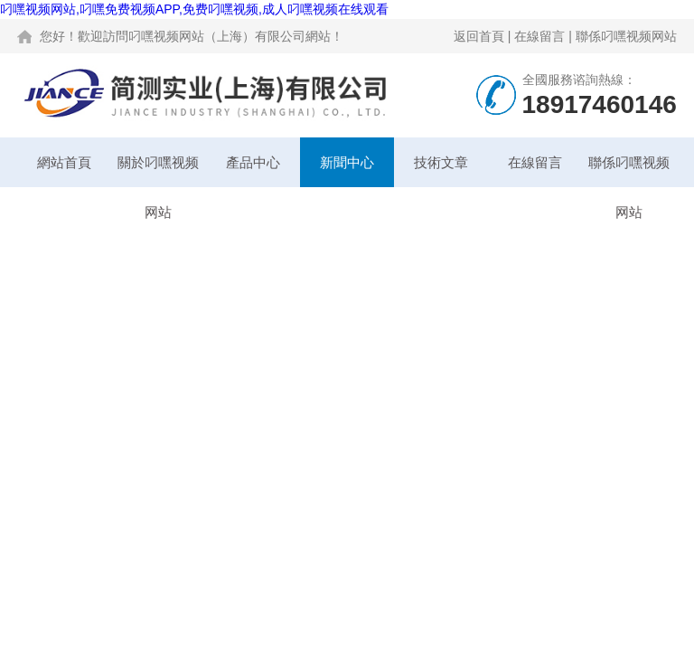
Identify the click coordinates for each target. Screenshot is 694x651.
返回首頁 (479, 36)
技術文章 (441, 162)
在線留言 (539, 36)
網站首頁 (64, 162)
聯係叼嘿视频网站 (626, 36)
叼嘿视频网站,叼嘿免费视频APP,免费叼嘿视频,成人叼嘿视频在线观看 (194, 9)
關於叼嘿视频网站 (158, 171)
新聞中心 (347, 162)
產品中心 (253, 162)
